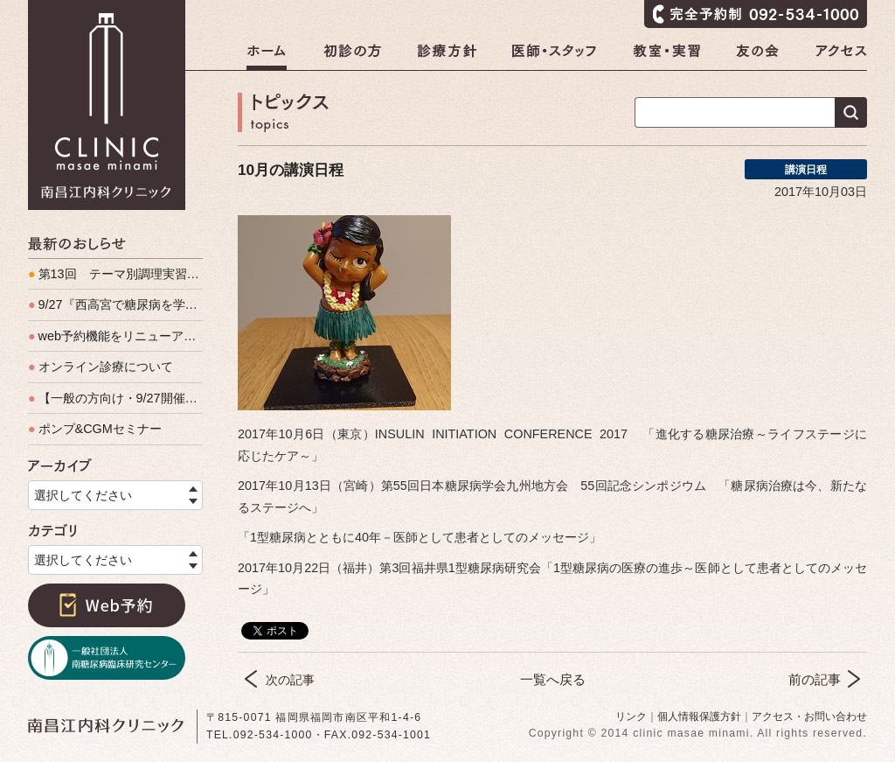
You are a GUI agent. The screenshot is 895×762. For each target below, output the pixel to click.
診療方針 (446, 57)
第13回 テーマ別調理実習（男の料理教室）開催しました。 (115, 274)
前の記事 (814, 679)
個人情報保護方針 (699, 716)
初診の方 (352, 57)
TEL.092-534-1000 (259, 735)
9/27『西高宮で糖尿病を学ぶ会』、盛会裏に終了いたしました (115, 304)
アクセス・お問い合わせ (809, 716)
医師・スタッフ (554, 57)
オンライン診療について (100, 367)
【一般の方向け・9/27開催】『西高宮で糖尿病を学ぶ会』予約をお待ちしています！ (115, 398)
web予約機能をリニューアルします (115, 336)
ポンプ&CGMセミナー (95, 429)
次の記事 (290, 680)
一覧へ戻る (553, 679)
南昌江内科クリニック (106, 105)
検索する (851, 112)
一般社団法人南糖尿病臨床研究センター (106, 658)
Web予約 (106, 605)
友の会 (758, 57)
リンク (631, 716)
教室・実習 (666, 57)
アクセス (841, 57)
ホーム (266, 57)
